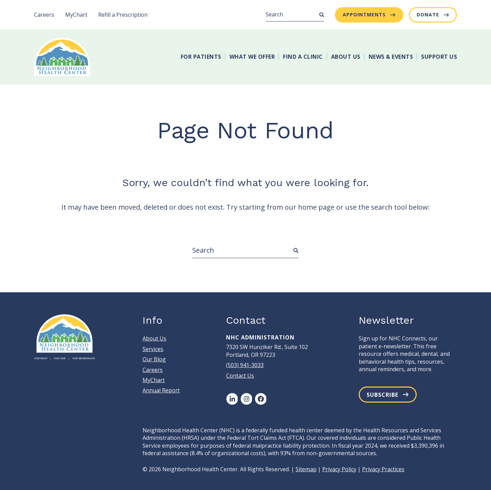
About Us (345, 56)
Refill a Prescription (123, 14)
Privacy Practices (383, 469)
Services (153, 349)
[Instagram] (246, 399)
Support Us (439, 56)
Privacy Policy (339, 469)
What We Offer (252, 56)
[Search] (295, 14)
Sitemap (306, 469)
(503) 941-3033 (245, 365)
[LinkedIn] (232, 399)
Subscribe (382, 394)
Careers (44, 14)
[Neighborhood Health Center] (62, 57)
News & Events (391, 56)
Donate (428, 14)
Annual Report (161, 390)
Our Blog (154, 359)
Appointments (364, 14)
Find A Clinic (303, 56)
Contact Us (240, 375)
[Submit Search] (321, 14)
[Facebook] (260, 399)
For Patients (201, 56)
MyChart (76, 14)
